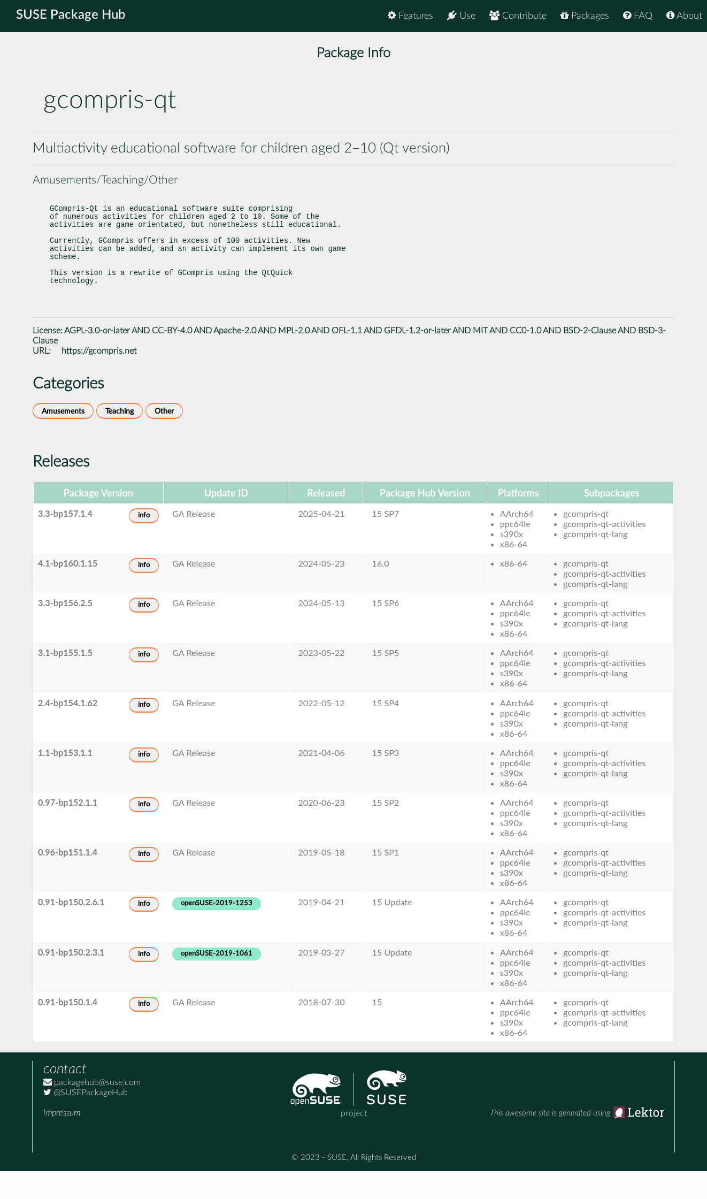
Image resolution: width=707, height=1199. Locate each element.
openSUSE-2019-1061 (216, 981)
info (144, 543)
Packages (584, 16)
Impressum (61, 1140)
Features (410, 16)
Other (164, 439)
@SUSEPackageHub (85, 1120)
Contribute (518, 16)
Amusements (63, 439)
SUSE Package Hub (72, 16)
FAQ (637, 16)
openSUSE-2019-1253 (216, 931)
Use (461, 16)
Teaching (119, 439)
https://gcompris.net (99, 379)
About (684, 16)
